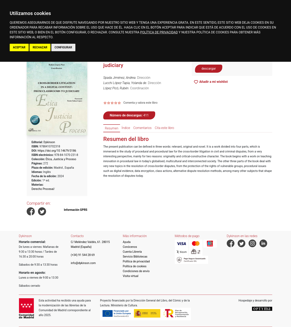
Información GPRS (75, 209)
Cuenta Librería (132, 251)
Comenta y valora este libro (140, 102)
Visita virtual (130, 276)
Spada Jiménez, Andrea (119, 78)
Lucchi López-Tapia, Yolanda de (124, 83)
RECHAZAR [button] (40, 47)
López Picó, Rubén (116, 88)
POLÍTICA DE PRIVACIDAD (159, 32)
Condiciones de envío (136, 271)
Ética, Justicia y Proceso (61, 159)
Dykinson (49, 142)
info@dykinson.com (83, 263)
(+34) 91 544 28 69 (83, 255)
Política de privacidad (136, 261)
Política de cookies (134, 266)
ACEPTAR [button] (19, 47)
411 (129, 115)
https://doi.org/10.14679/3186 (57, 150)
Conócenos (130, 246)
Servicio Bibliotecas (135, 256)
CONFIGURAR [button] (63, 47)
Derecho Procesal (43, 189)
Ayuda (127, 242)
